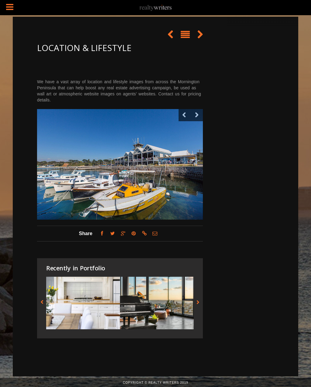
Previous (185, 115)
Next (197, 115)
